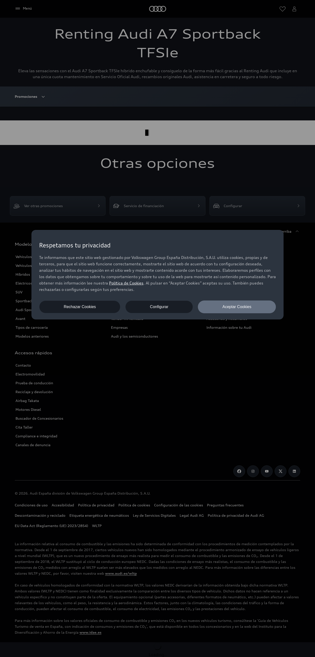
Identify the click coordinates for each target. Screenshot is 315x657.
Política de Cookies (126, 283)
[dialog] (158, 274)
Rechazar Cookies (80, 307)
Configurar (159, 307)
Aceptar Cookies (236, 307)
